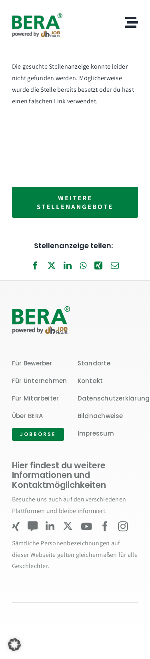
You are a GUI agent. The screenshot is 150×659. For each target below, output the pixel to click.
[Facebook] (35, 266)
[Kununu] (33, 526)
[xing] (16, 526)
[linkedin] (50, 526)
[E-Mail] (115, 266)
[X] (52, 266)
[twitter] (68, 526)
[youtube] (86, 526)
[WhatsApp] (83, 266)
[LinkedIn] (68, 266)
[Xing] (98, 266)
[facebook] (105, 526)
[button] (14, 644)
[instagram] (123, 526)
